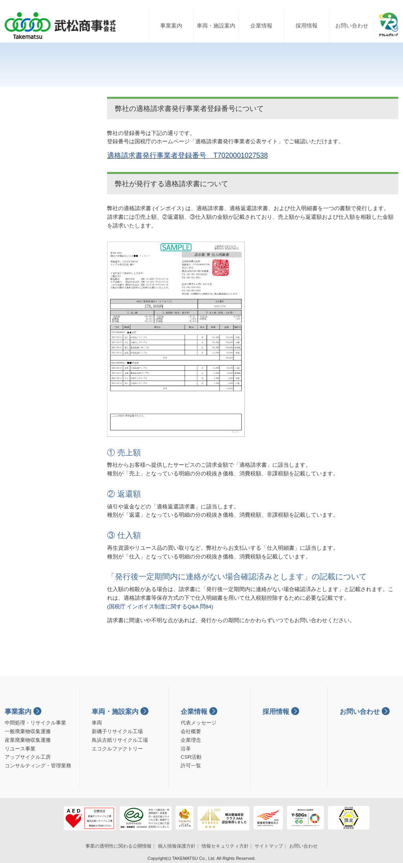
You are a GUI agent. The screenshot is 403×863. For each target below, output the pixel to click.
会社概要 (191, 731)
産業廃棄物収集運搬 (28, 740)
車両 (97, 723)
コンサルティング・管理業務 (38, 766)
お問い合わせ (351, 25)
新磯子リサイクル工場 (117, 731)
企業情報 (261, 25)
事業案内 (171, 25)
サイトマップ (269, 846)
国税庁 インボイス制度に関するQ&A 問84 (160, 607)
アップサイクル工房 (28, 757)
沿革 (186, 749)
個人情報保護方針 (177, 846)
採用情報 (307, 25)
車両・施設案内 (216, 25)
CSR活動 (191, 757)
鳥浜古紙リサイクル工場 (120, 740)
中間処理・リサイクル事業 (35, 723)
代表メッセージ (198, 723)
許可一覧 (191, 766)
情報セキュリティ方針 (225, 846)
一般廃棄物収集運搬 (28, 731)
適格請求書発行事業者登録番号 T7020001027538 (187, 155)
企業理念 (191, 740)
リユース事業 (20, 749)
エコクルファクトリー (117, 749)
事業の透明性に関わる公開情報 (118, 846)
